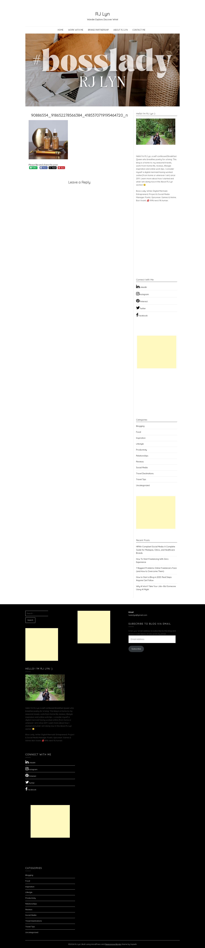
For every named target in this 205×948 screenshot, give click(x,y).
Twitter (141, 308)
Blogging (140, 426)
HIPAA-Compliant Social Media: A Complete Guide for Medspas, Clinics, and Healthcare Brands (155, 549)
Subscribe (136, 648)
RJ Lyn (102, 13)
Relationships (142, 455)
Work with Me (75, 30)
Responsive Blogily (113, 944)
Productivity (141, 449)
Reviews (140, 461)
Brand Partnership (98, 30)
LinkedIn (141, 286)
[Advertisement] (156, 352)
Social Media (142, 467)
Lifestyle (140, 444)
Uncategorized (143, 485)
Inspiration (141, 438)
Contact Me (138, 30)
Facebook (142, 315)
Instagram (142, 294)
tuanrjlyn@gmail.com (138, 615)
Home (60, 30)
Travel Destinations (145, 473)
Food (138, 432)
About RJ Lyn (120, 30)
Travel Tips (141, 479)
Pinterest (142, 301)
